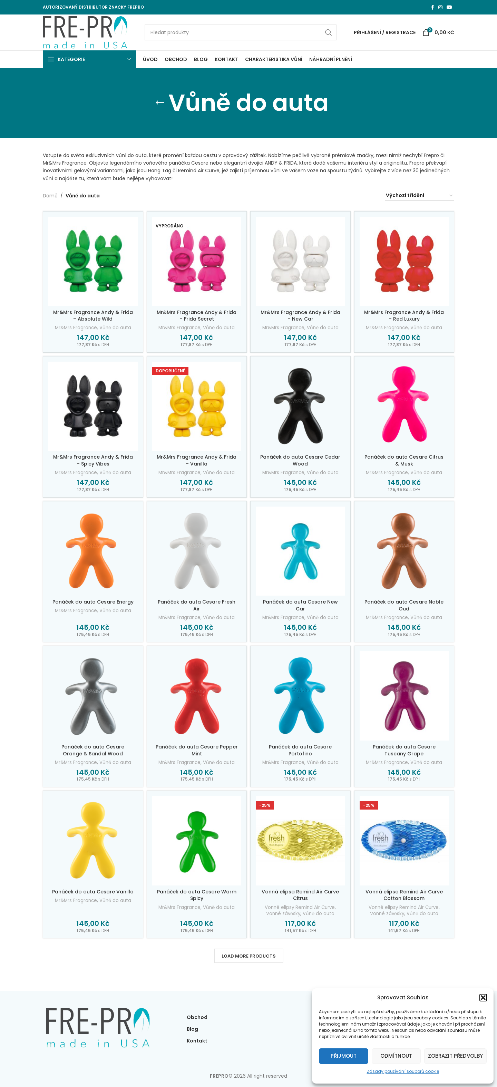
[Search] (241, 32)
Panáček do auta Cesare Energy (93, 601)
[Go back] (159, 103)
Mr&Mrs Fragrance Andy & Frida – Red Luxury (404, 316)
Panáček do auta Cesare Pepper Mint (197, 750)
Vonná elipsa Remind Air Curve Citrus (300, 895)
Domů (50, 195)
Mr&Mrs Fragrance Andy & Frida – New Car (300, 316)
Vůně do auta (115, 328)
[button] (483, 997)
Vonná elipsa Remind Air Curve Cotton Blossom (404, 895)
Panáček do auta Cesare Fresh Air (196, 605)
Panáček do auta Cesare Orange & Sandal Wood (92, 750)
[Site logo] (85, 32)
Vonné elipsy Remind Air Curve (300, 907)
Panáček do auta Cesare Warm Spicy (196, 895)
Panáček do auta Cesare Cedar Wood (300, 460)
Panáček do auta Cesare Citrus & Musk (404, 460)
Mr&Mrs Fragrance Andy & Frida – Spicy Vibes (93, 460)
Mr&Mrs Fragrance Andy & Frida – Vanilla (196, 460)
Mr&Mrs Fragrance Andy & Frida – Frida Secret (196, 316)
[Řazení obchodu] (419, 196)
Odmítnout (396, 1055)
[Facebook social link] (432, 7)
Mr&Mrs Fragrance (76, 328)
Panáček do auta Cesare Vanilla (93, 891)
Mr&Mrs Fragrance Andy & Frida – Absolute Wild (93, 316)
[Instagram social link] (440, 7)
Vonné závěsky (283, 914)
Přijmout (344, 1055)
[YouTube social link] (449, 7)
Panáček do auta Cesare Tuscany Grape (404, 750)
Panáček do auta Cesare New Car (300, 605)
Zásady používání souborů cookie (403, 1071)
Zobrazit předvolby (455, 1055)
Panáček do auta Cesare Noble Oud (404, 605)
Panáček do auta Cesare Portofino (300, 750)
